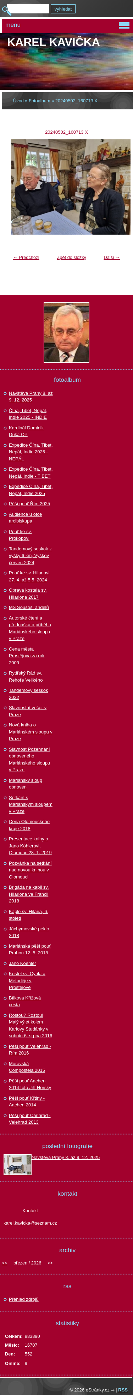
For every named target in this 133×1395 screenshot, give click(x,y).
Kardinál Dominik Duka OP (26, 431)
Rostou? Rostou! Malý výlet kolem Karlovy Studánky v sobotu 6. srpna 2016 (30, 1026)
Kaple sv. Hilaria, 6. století (28, 915)
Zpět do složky (71, 257)
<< (4, 1263)
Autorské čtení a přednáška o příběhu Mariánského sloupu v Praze (30, 628)
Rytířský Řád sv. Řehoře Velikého (26, 676)
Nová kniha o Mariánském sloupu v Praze (30, 731)
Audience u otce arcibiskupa (25, 518)
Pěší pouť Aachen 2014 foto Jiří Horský (30, 1084)
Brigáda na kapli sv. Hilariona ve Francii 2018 (29, 894)
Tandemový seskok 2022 (28, 694)
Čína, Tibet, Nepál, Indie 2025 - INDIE (28, 414)
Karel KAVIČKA (53, 42)
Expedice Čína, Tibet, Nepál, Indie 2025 (31, 490)
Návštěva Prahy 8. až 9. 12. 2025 (31, 397)
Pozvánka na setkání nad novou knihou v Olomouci (30, 870)
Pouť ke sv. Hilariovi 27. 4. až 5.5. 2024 (29, 576)
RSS (123, 1390)
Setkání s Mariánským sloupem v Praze (30, 804)
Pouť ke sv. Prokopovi (20, 535)
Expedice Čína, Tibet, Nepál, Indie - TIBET (31, 472)
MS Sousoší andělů (29, 607)
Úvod (18, 100)
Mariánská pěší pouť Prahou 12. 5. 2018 (30, 949)
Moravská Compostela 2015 (27, 1067)
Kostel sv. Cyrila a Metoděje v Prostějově (27, 980)
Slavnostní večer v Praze (27, 711)
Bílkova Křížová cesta (25, 1001)
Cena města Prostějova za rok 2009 (26, 655)
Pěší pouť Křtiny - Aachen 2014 (27, 1101)
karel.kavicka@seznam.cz (30, 1223)
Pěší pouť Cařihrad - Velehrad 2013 (30, 1119)
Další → (112, 257)
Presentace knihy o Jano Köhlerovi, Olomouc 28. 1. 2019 (30, 845)
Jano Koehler (22, 963)
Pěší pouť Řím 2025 (29, 503)
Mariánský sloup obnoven (25, 784)
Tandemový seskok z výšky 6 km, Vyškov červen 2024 (30, 555)
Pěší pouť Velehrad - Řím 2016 (30, 1050)
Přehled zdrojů (24, 1299)
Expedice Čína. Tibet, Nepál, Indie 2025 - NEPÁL (31, 451)
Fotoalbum (39, 100)
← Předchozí (26, 257)
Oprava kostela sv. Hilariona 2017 (28, 593)
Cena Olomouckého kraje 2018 (29, 825)
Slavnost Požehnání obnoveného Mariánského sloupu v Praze (29, 760)
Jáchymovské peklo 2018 (29, 932)
